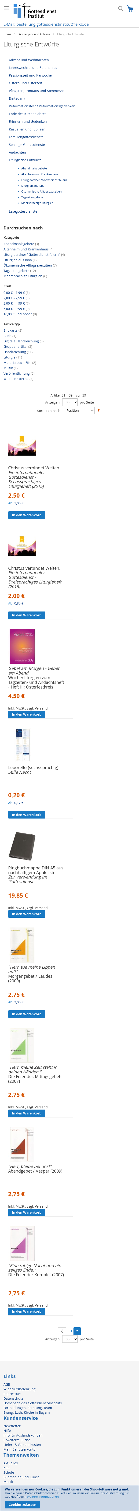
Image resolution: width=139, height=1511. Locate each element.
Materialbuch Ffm (20, 362)
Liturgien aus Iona (32, 185)
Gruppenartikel (18, 346)
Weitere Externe (18, 378)
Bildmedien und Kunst (21, 1477)
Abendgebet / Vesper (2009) (35, 1171)
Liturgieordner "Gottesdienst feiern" (44, 180)
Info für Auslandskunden (23, 1435)
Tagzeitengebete (32, 197)
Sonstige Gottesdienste (27, 144)
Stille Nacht (19, 772)
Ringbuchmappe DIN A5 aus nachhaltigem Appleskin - (35, 870)
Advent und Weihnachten (29, 60)
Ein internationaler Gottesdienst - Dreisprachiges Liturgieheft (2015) (34, 579)
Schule (9, 1472)
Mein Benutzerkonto (19, 1449)
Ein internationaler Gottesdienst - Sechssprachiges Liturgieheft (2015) (26, 479)
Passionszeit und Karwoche (30, 75)
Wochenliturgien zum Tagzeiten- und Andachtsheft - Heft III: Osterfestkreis (36, 682)
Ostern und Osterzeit (25, 83)
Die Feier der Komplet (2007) (36, 1274)
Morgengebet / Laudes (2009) (30, 978)
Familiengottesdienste (26, 137)
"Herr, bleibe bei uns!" (29, 1166)
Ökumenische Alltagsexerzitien (41, 191)
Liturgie (13, 357)
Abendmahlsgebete (34, 168)
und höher (20, 314)
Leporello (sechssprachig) (33, 767)
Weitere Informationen (43, 1496)
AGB (7, 1384)
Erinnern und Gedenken (28, 121)
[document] (69, 1498)
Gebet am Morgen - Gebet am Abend (33, 670)
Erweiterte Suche (17, 1440)
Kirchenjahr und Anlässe (34, 34)
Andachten (17, 152)
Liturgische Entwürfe (25, 160)
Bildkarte (13, 330)
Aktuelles (11, 1463)
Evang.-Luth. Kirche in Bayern (27, 1412)
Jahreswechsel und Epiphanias (33, 67)
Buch (10, 336)
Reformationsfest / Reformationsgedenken (42, 106)
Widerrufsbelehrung (20, 1389)
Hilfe (7, 1430)
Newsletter (12, 1426)
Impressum (12, 1394)
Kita (7, 1467)
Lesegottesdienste (23, 211)
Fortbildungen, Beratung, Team (28, 1408)
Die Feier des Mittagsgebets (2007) (35, 1079)
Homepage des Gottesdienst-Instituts (33, 1403)
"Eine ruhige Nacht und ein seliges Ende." (34, 1268)
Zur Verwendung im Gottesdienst (27, 879)
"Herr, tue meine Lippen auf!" (31, 969)
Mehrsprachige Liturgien (37, 203)
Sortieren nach (48, 410)
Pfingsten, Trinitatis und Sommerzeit (37, 90)
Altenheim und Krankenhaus (39, 174)
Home (8, 34)
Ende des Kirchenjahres (27, 114)
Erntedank (17, 98)
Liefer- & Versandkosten (22, 1444)
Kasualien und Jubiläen (27, 129)
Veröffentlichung (19, 373)
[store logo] (35, 10)
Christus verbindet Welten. (34, 468)
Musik (11, 368)
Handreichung (18, 352)
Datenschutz (13, 1398)
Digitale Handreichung (24, 341)
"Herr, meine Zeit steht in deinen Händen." (32, 1069)
